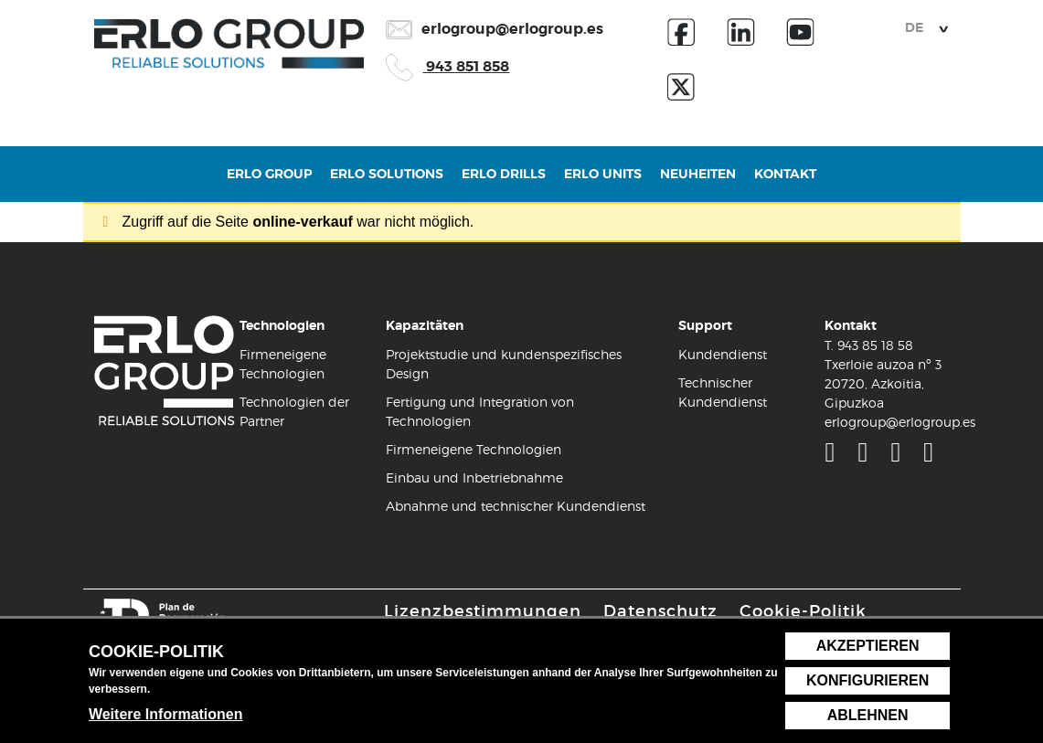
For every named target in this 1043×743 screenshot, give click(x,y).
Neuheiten (698, 183)
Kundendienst (722, 354)
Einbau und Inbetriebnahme (474, 477)
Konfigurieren (867, 680)
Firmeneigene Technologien (282, 363)
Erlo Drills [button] (504, 183)
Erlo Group (269, 183)
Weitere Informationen (166, 714)
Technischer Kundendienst (722, 392)
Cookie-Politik (803, 611)
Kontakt (785, 183)
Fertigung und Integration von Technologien (480, 411)
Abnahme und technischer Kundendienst (515, 506)
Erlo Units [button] (603, 183)
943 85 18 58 (875, 345)
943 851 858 (447, 66)
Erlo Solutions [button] (386, 183)
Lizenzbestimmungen (482, 611)
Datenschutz (660, 611)
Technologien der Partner (294, 411)
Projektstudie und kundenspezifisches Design (504, 363)
